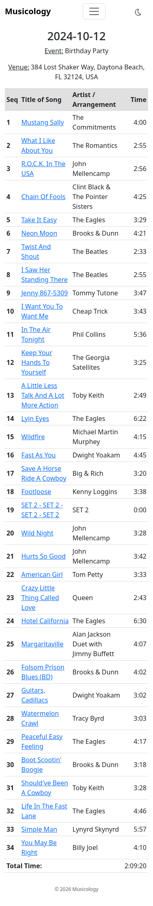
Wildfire (33, 436)
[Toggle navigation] (94, 11)
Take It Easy (38, 219)
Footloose (36, 491)
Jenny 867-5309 (44, 292)
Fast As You (38, 455)
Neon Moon (39, 233)
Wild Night (37, 533)
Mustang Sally (42, 122)
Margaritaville (42, 643)
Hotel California (45, 620)
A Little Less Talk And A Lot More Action (42, 395)
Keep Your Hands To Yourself (36, 362)
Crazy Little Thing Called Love (40, 597)
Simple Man (39, 829)
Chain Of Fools (43, 196)
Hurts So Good (43, 556)
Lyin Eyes (35, 418)
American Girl (41, 574)
